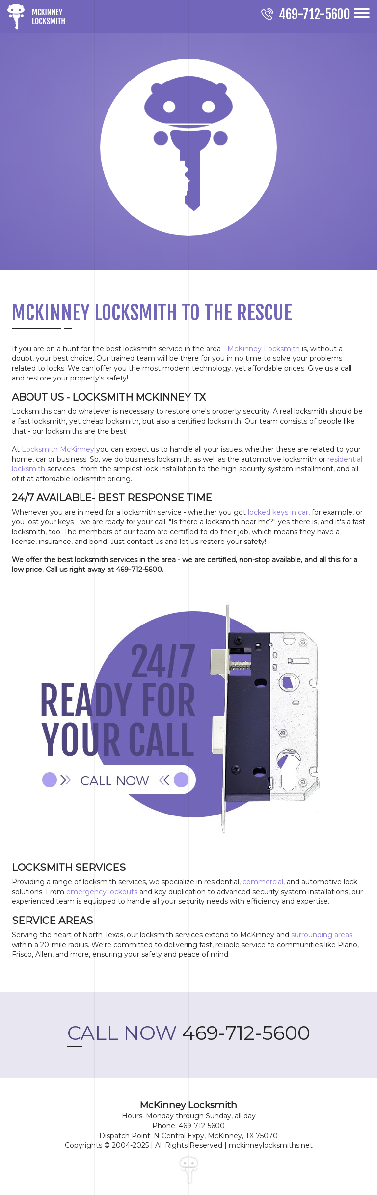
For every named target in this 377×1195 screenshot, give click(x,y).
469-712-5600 (188, 1033)
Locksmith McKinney (58, 449)
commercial (262, 881)
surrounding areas (321, 934)
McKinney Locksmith (263, 348)
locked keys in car (278, 512)
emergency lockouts (101, 891)
